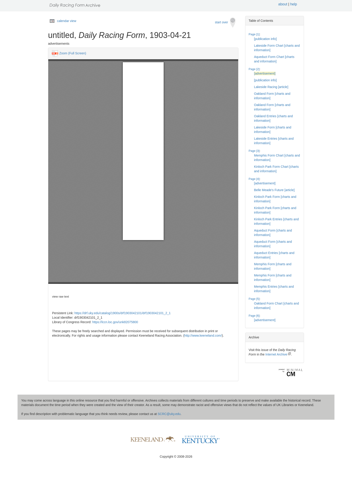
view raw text (60, 296)
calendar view (66, 21)
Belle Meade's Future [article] (274, 190)
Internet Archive (278, 354)
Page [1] (254, 34)
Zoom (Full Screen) (72, 53)
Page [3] (254, 150)
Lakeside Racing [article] (271, 87)
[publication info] (265, 39)
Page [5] (254, 298)
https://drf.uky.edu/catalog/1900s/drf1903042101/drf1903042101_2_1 (123, 313)
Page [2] (254, 69)
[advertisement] (265, 73)
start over (225, 23)
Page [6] (254, 315)
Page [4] (254, 179)
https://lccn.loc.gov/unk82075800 (115, 322)
